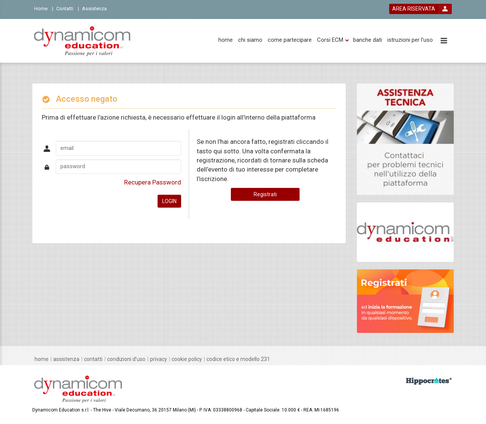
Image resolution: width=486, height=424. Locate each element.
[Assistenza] (96, 8)
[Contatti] (67, 8)
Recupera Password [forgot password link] (152, 182)
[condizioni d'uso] (126, 359)
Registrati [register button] (265, 194)
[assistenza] (66, 359)
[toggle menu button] (444, 41)
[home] (225, 40)
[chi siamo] (250, 40)
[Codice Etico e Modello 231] (238, 359)
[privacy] (158, 359)
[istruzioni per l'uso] (410, 40)
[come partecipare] (290, 40)
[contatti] (93, 359)
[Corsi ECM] (330, 40)
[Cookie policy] (187, 359)
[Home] (43, 8)
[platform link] (82, 41)
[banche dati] (367, 40)
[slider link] (405, 138)
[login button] (420, 9)
